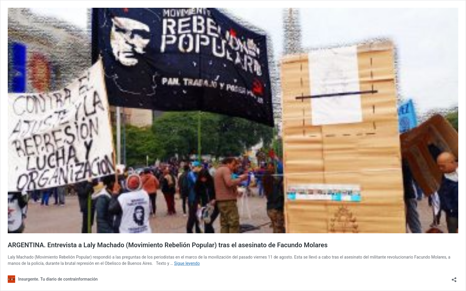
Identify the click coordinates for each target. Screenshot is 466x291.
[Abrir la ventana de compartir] (454, 277)
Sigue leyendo (187, 263)
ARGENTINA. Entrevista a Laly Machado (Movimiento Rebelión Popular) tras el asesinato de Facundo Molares (168, 245)
